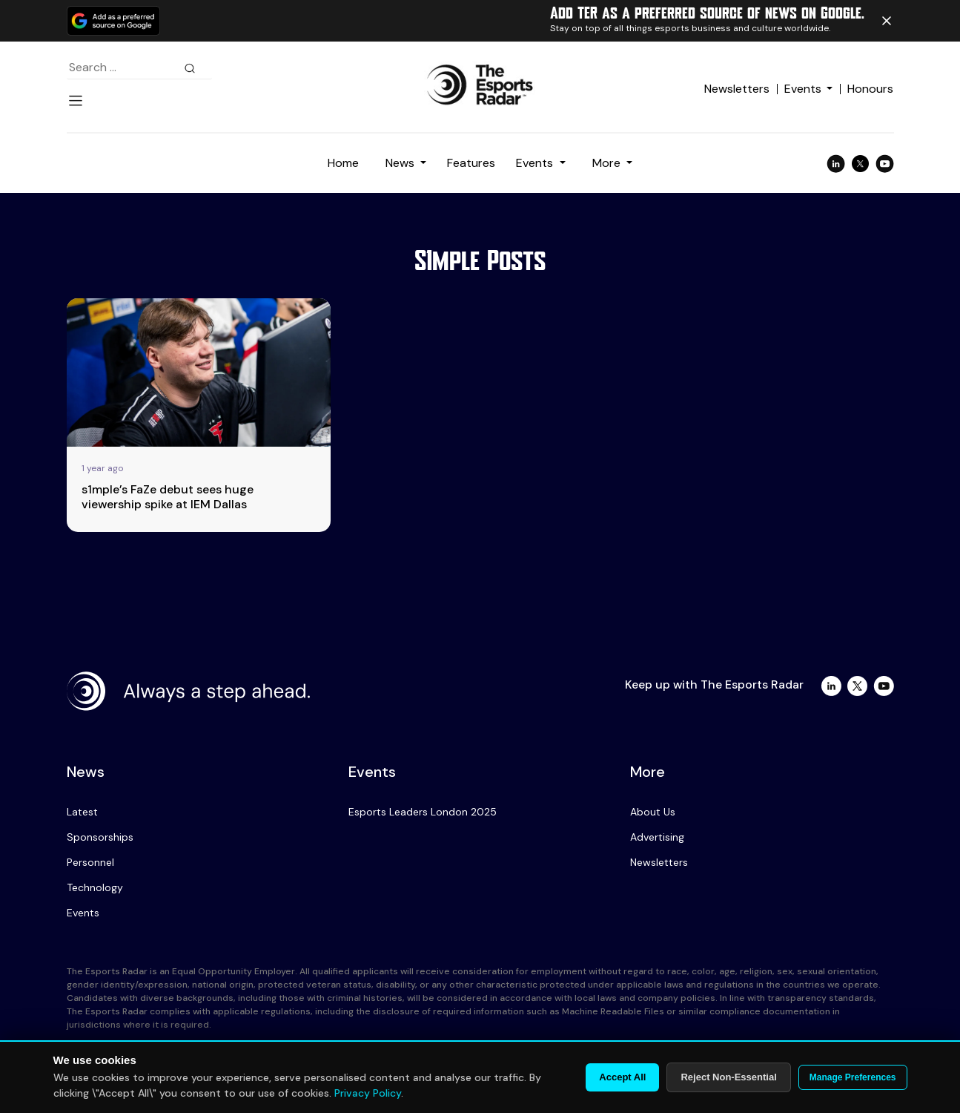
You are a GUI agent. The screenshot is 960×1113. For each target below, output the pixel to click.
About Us (652, 811)
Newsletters (736, 88)
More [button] (607, 163)
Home (343, 163)
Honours (870, 88)
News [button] (401, 163)
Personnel (90, 862)
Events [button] (536, 163)
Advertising (657, 837)
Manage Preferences (853, 1077)
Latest (82, 811)
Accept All (622, 1077)
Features (471, 163)
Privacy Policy (367, 1093)
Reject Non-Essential (728, 1077)
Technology (95, 887)
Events (802, 88)
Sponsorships (100, 837)
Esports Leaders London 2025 (422, 811)
